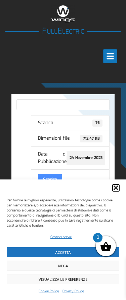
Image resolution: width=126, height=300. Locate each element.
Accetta (63, 252)
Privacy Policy (73, 291)
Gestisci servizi (61, 237)
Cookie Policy (49, 291)
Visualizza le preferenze (63, 279)
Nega (63, 265)
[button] (116, 188)
